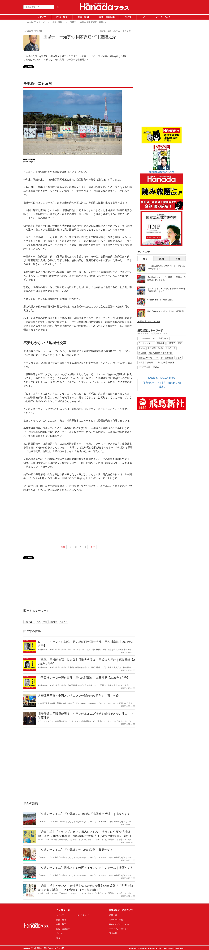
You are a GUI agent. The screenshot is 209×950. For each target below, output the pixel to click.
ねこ (143, 17)
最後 (92, 547)
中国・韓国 (83, 17)
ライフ (128, 17)
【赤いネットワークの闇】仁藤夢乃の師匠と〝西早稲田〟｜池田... (166, 289)
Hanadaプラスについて (119, 924)
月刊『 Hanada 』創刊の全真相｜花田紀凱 (165, 311)
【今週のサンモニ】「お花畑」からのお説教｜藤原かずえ (75, 849)
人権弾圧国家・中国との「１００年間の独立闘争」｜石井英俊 (78, 695)
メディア (41, 17)
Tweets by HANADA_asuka (161, 377)
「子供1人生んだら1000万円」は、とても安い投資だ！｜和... (166, 267)
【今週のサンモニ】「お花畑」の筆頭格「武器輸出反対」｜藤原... (166, 278)
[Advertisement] (78, 518)
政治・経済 (62, 17)
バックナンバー (164, 17)
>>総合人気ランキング (148, 321)
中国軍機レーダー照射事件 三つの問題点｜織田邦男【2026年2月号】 (84, 677)
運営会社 (113, 933)
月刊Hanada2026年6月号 (161, 172)
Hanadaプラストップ (35, 22)
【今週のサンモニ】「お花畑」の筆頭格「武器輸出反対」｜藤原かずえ (84, 813)
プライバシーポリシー (119, 929)
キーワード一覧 (116, 920)
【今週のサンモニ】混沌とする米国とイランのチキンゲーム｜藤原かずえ (85, 867)
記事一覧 (113, 915)
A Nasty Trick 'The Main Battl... (160, 300)
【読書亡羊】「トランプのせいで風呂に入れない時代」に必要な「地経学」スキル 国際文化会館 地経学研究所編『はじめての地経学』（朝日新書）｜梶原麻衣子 (86, 836)
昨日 (145, 259)
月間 (177, 259)
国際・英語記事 (107, 17)
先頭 (63, 547)
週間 (161, 259)
